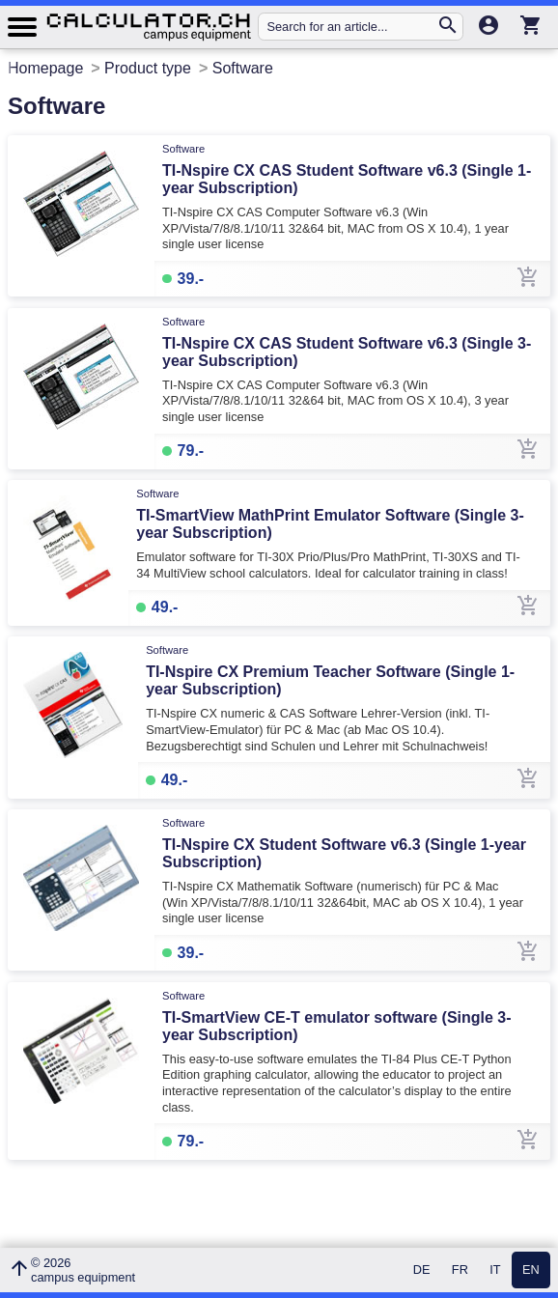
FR (460, 1270)
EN (531, 1270)
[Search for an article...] (350, 27)
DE (422, 1270)
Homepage (45, 68)
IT (494, 1270)
